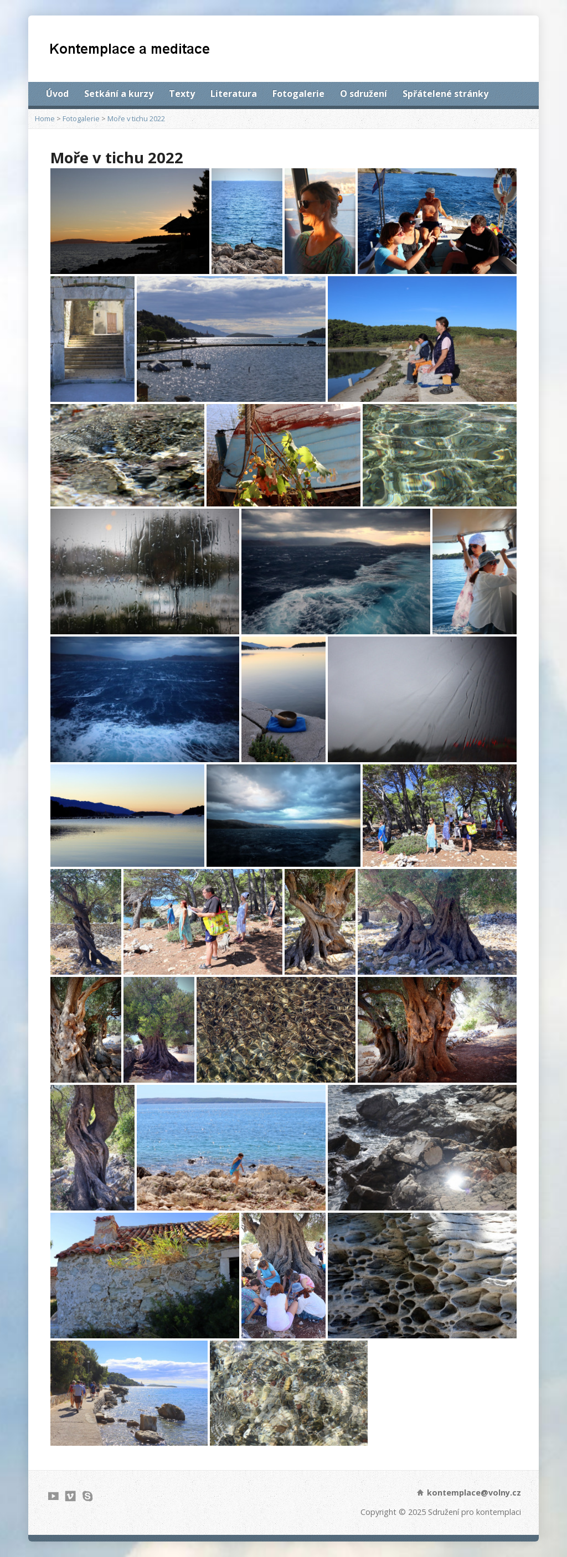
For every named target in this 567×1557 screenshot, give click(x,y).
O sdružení (363, 93)
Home (45, 118)
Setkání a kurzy (118, 93)
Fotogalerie (298, 93)
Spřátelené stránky (445, 93)
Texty (182, 93)
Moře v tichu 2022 (136, 118)
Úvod (57, 93)
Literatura (233, 93)
